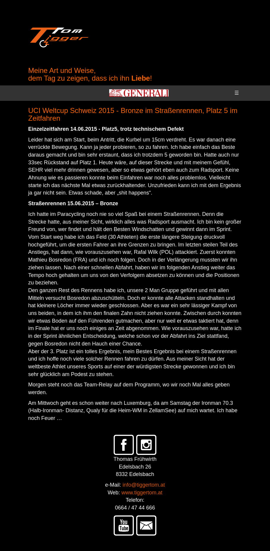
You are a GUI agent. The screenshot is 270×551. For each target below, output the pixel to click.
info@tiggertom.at (144, 485)
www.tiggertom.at (141, 493)
